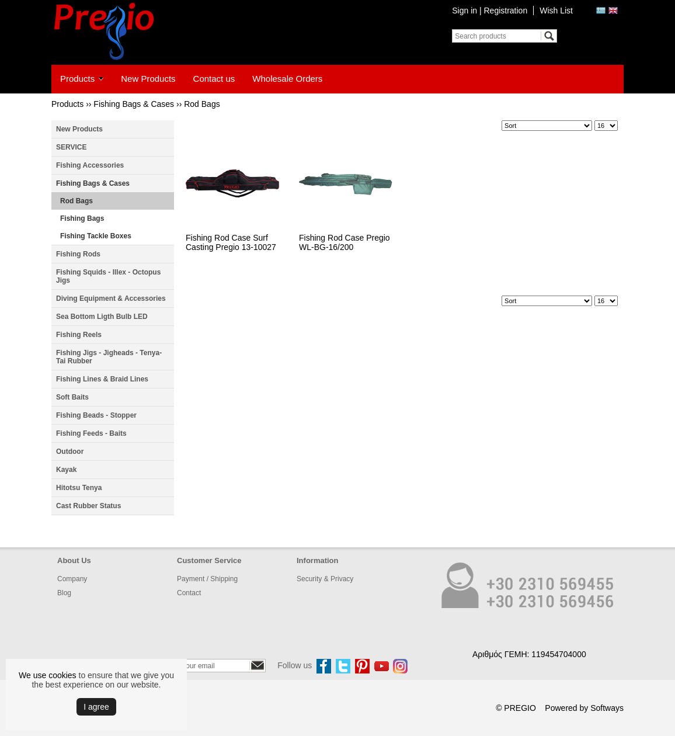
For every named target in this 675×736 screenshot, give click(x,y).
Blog (64, 593)
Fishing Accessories (90, 165)
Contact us (214, 79)
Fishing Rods (78, 254)
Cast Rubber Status (88, 506)
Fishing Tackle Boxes (95, 236)
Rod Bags (202, 104)
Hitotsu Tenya (79, 488)
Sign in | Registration (489, 10)
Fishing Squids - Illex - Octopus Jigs (108, 276)
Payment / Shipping (207, 579)
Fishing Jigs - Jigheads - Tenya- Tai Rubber (109, 357)
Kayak (66, 470)
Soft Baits (72, 397)
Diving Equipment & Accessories (111, 298)
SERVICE (71, 147)
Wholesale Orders (287, 79)
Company (72, 579)
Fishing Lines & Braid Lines (102, 379)
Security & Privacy (325, 579)
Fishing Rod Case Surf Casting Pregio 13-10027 (231, 242)
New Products (148, 79)
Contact (189, 593)
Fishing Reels (79, 335)
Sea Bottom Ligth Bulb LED (102, 317)
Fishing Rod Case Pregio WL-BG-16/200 (344, 242)
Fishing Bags (82, 218)
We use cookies (47, 675)
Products (77, 79)
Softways (607, 708)
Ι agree (96, 706)
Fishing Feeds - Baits (91, 433)
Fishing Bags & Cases (133, 104)
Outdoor (69, 451)
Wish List (556, 10)
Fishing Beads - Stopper (96, 415)
